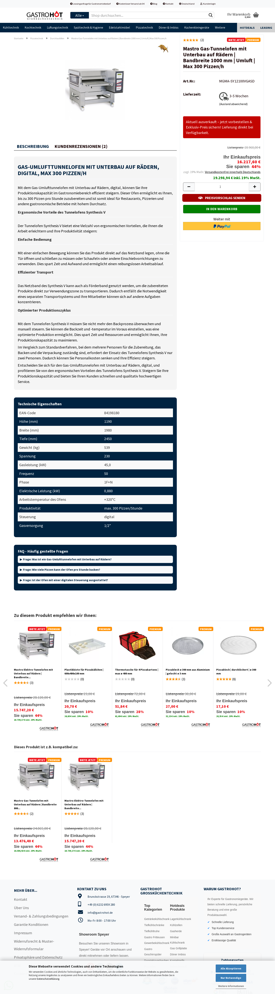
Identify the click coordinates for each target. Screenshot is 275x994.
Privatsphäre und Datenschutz (38, 957)
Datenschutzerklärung (48, 978)
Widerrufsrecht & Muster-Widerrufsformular (34, 945)
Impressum (23, 932)
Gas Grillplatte (178, 948)
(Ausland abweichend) (233, 104)
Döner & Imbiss (169, 27)
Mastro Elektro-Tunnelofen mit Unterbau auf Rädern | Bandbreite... (33, 673)
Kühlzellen (176, 925)
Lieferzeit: (192, 94)
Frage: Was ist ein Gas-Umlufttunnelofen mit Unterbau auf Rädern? (67, 559)
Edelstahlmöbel (119, 27)
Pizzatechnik (144, 27)
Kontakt (168, 3)
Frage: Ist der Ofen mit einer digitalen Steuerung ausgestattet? (65, 580)
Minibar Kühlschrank (177, 940)
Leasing (266, 28)
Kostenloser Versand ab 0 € (130, 3)
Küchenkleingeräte (196, 27)
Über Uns (21, 907)
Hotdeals (247, 28)
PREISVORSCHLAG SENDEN (221, 198)
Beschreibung (33, 146)
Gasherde (176, 931)
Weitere (220, 27)
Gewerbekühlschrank (156, 943)
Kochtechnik (33, 27)
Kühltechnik (11, 27)
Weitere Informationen (231, 986)
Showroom (118, 943)
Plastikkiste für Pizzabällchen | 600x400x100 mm (83, 671)
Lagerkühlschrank (180, 919)
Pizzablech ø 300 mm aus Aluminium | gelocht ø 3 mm (188, 671)
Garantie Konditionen (31, 924)
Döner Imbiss (178, 954)
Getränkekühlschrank (156, 919)
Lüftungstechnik (57, 27)
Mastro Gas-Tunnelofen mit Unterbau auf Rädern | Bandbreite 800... (35, 804)
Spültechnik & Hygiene (88, 27)
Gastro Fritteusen (154, 937)
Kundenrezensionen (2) (81, 146)
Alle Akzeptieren (231, 968)
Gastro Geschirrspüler (153, 952)
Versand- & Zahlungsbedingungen (41, 916)
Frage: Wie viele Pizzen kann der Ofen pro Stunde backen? (61, 569)
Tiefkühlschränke (154, 925)
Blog (153, 3)
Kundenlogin (208, 3)
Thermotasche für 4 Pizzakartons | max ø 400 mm (136, 671)
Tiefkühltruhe (151, 931)
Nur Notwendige (231, 978)
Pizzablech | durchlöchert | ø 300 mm (236, 671)
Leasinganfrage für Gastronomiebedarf (90, 3)
